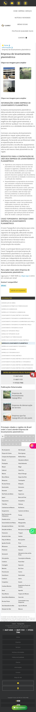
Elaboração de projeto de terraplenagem (15, 306)
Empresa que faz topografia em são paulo (22, 416)
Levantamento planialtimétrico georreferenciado (17, 365)
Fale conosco (19, 708)
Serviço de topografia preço (10, 331)
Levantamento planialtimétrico (12, 355)
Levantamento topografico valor (12, 328)
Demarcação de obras (8, 303)
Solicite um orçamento (18, 290)
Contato (21, 38)
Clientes (18, 662)
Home (15, 11)
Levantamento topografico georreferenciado (16, 318)
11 (8, 630)
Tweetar (3, 286)
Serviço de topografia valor (10, 334)
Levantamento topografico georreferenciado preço (18, 321)
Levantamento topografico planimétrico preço (16, 324)
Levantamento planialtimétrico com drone (15, 315)
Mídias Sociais (22, 24)
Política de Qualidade (20, 31)
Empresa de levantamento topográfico (14, 346)
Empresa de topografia (9, 349)
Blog (31, 31)
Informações (6, 298)
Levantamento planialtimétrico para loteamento (17, 368)
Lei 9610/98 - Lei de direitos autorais (17, 620)
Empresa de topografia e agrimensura (13, 312)
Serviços (28, 11)
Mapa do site (18, 677)
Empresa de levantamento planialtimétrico (15, 340)
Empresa (21, 11)
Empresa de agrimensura (9, 309)
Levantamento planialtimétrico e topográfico (16, 362)
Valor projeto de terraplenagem (12, 337)
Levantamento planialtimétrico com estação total (18, 359)
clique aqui (25, 276)
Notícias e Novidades (22, 18)
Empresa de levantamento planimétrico (15, 343)
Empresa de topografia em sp (11, 352)
